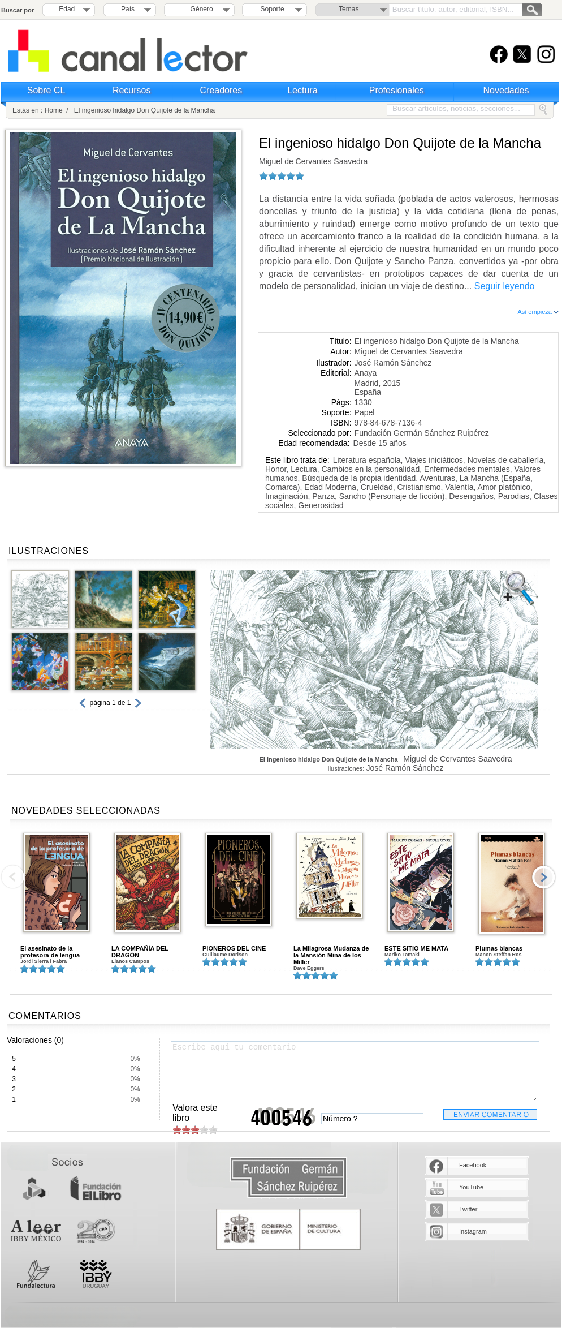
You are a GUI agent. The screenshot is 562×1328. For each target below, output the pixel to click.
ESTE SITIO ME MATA (416, 948)
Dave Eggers (309, 968)
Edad (67, 9)
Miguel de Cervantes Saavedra (313, 161)
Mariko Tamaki (402, 954)
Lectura (302, 90)
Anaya (366, 372)
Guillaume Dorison (225, 954)
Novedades (506, 90)
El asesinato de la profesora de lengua (50, 952)
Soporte (272, 9)
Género (200, 9)
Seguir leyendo (504, 286)
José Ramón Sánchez (393, 362)
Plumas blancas (498, 948)
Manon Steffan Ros (498, 954)
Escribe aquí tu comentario (355, 1071)
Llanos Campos (130, 961)
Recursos (132, 90)
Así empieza (538, 311)
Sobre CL (46, 90)
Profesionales (396, 90)
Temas (348, 9)
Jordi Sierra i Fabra (43, 961)
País (128, 9)
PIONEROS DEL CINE (234, 948)
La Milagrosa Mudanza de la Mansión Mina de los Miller (331, 955)
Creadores (221, 90)
